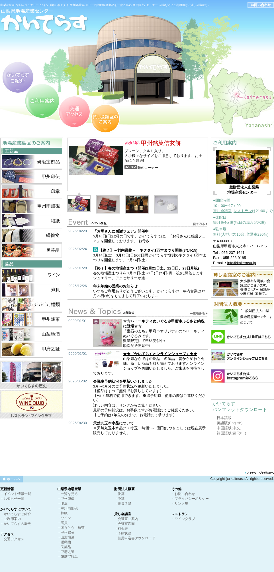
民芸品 (66, 547)
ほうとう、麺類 (73, 528)
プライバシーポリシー (192, 499)
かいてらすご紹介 (17, 514)
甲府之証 (67, 552)
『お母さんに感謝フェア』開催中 (121, 231)
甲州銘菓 (67, 532)
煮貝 (64, 523)
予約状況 (124, 533)
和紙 (64, 513)
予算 (121, 499)
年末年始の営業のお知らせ (115, 286)
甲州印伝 (67, 499)
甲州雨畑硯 (69, 508)
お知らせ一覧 (14, 499)
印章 (64, 503)
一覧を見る (69, 494)
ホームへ (14, 479)
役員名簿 (124, 503)
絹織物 (66, 542)
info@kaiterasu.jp (241, 263)
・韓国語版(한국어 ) (229, 433)
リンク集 (181, 503)
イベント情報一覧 (17, 494)
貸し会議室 (222, 211)
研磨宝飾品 (69, 557)
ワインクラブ (185, 519)
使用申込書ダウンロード (136, 538)
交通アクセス (14, 539)
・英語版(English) (227, 423)
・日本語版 (222, 418)
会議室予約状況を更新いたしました (122, 381)
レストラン (243, 211)
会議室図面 (126, 524)
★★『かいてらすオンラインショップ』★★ (160, 354)
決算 (121, 494)
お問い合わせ (185, 494)
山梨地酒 (67, 537)
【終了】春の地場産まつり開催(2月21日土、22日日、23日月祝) (146, 268)
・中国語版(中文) (227, 428)
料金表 (123, 528)
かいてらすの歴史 (17, 524)
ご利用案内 (12, 519)
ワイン (66, 518)
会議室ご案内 (128, 519)
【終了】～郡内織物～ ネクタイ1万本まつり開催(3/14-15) (148, 250)
